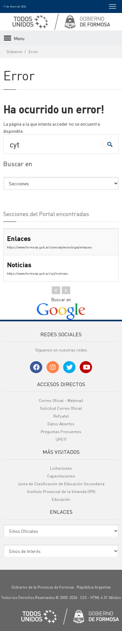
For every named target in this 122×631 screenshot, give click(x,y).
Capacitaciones (61, 476)
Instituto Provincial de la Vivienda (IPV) (61, 491)
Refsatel (61, 416)
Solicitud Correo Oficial (61, 408)
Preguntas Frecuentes (61, 431)
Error (33, 52)
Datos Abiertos (61, 423)
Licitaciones (61, 468)
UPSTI (61, 439)
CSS (83, 597)
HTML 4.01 (99, 597)
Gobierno (14, 52)
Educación (61, 499)
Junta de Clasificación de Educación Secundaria (61, 483)
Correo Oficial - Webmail (61, 400)
